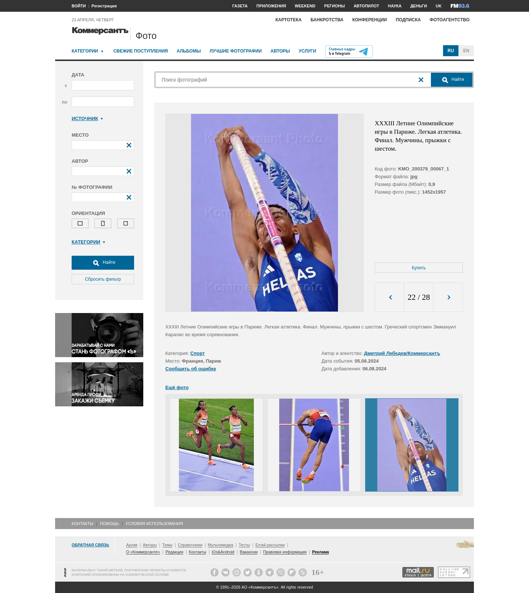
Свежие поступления (141, 51)
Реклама (320, 552)
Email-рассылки (270, 545)
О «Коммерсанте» (143, 552)
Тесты (244, 545)
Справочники (190, 545)
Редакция (174, 552)
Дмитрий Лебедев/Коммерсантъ (402, 353)
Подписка (408, 19)
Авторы (280, 51)
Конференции (369, 19)
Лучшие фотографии (235, 51)
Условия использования (154, 523)
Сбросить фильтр (103, 279)
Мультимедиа (220, 545)
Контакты (82, 523)
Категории (85, 51)
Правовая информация (284, 552)
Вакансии (249, 552)
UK (439, 6)
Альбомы (189, 51)
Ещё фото (176, 387)
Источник (87, 118)
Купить (419, 267)
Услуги (307, 51)
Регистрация (104, 6)
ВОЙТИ (79, 6)
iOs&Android (223, 552)
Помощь (109, 523)
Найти (102, 262)
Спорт (197, 353)
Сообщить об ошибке (190, 368)
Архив (131, 545)
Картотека (289, 19)
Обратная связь (90, 545)
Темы (167, 545)
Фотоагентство (449, 19)
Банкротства (326, 19)
